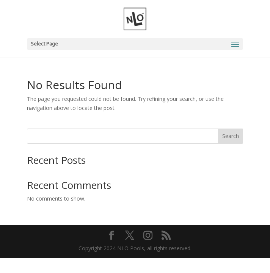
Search (230, 136)
